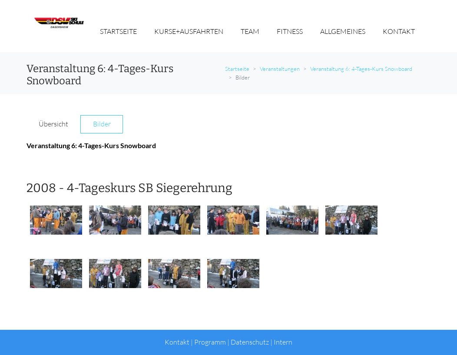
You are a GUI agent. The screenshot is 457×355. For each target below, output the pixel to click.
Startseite (237, 68)
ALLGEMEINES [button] (342, 31)
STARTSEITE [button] (118, 31)
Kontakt (177, 342)
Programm (210, 342)
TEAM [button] (250, 31)
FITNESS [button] (290, 31)
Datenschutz (250, 342)
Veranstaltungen (280, 68)
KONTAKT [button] (399, 31)
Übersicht (53, 123)
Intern (283, 342)
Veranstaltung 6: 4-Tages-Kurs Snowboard (361, 68)
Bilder (102, 123)
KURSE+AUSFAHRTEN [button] (188, 31)
